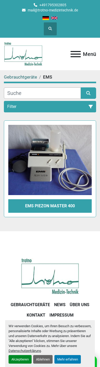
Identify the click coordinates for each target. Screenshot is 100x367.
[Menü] (75, 54)
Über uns (79, 304)
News (60, 304)
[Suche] (42, 93)
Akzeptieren (20, 359)
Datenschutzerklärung (25, 351)
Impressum (61, 315)
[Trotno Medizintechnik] (50, 276)
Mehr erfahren (67, 359)
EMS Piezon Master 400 (50, 205)
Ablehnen (43, 359)
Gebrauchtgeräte (30, 304)
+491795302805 (52, 5)
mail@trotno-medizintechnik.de (53, 10)
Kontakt (36, 315)
